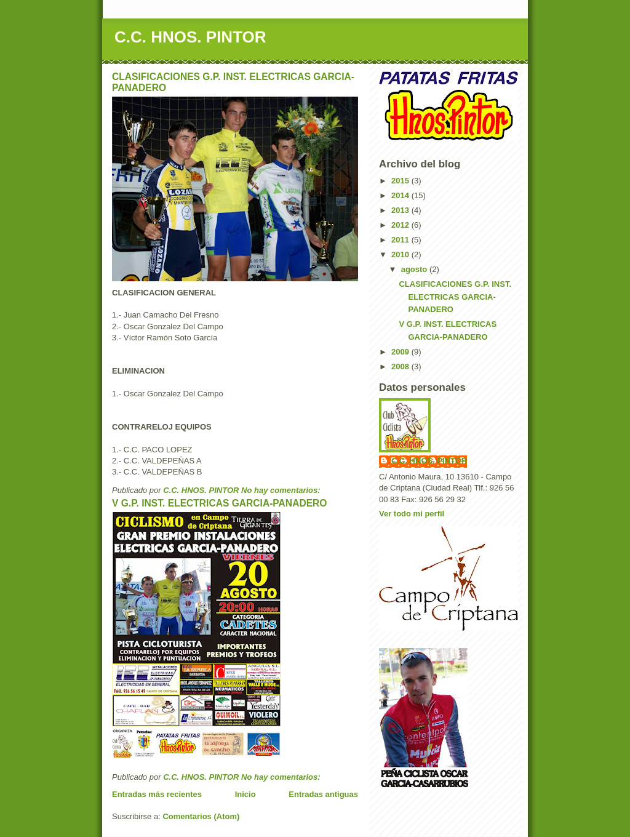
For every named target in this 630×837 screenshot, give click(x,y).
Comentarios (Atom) (200, 816)
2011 (401, 239)
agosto (415, 269)
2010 (401, 254)
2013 (401, 210)
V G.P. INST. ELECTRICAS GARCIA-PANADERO (219, 503)
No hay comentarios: (281, 490)
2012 (401, 225)
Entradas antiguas (323, 794)
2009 (401, 351)
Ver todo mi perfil (411, 513)
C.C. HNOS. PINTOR (190, 37)
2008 (401, 366)
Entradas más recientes (157, 794)
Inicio (245, 794)
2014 (401, 195)
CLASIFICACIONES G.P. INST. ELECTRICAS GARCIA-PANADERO (455, 296)
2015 (401, 180)
